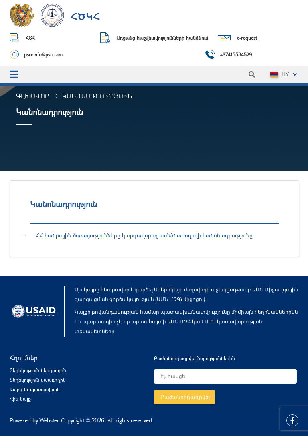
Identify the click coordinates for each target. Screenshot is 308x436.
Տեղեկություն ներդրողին (38, 370)
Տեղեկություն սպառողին (38, 379)
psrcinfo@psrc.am (43, 54)
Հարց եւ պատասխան (35, 389)
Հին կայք (20, 399)
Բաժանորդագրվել (185, 397)
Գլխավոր (32, 96)
